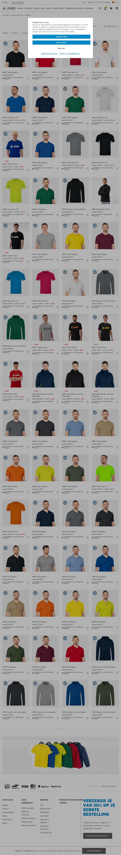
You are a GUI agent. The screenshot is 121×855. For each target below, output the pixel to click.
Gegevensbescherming (49, 53)
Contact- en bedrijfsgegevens (69, 53)
